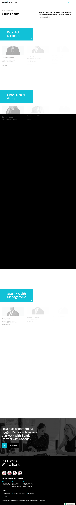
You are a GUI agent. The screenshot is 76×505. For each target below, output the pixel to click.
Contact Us (30, 493)
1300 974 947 (6, 493)
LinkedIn (4, 468)
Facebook (9, 468)
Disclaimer (43, 500)
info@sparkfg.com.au (18, 493)
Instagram (15, 468)
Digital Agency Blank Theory (32, 500)
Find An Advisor (7, 496)
